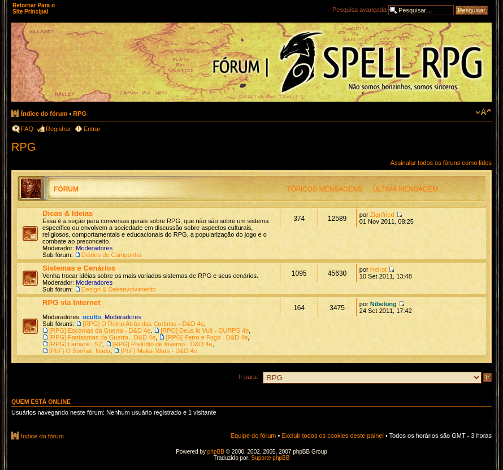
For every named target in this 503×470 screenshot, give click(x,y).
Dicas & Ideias (67, 213)
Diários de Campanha (111, 254)
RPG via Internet (71, 302)
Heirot (378, 269)
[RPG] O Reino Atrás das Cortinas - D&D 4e (143, 323)
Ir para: (248, 376)
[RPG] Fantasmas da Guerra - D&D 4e (102, 337)
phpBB (215, 452)
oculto (92, 317)
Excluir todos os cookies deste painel (332, 435)
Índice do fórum (44, 113)
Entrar (92, 128)
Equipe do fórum (253, 435)
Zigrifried (382, 214)
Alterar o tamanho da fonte (483, 112)
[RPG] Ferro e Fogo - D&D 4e (207, 337)
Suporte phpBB (270, 458)
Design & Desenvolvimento (118, 289)
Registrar (58, 128)
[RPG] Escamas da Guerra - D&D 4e (99, 330)
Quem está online (41, 401)
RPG (79, 113)
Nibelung (383, 304)
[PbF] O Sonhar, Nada (79, 350)
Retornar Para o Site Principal (33, 8)
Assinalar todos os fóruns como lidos (441, 162)
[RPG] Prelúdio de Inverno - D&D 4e (162, 344)
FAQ (27, 128)
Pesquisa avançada (359, 9)
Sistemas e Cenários (78, 268)
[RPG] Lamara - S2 (75, 344)
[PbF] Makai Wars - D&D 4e (158, 350)
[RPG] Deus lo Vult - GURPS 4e (205, 330)
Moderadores (94, 248)
